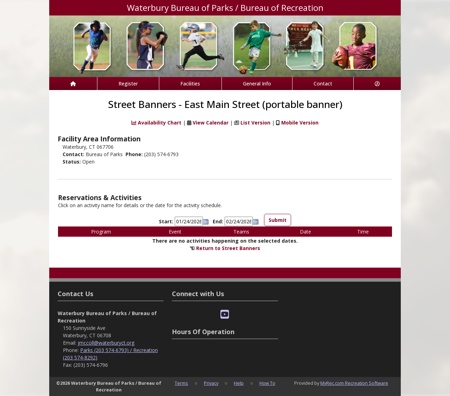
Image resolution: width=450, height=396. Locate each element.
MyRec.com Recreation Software (354, 383)
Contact (323, 83)
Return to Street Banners (228, 248)
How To (267, 383)
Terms (181, 383)
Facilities (190, 83)
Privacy (211, 383)
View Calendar (211, 123)
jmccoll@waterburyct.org (106, 342)
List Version (255, 123)
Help (239, 383)
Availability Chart (156, 123)
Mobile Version (300, 123)
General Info (257, 83)
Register (128, 83)
